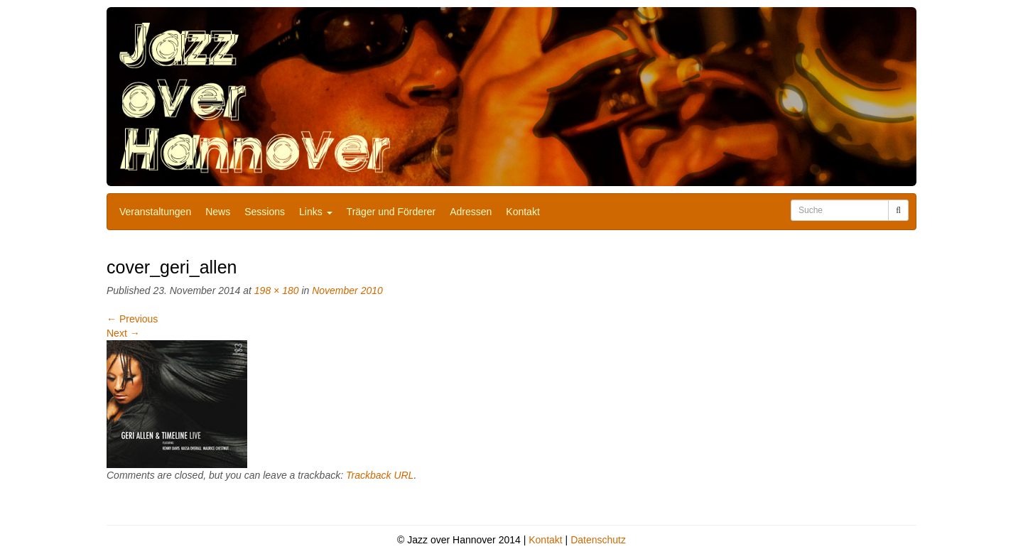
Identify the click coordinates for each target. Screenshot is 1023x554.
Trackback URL (379, 475)
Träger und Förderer (391, 211)
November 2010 (347, 290)
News (217, 211)
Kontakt (522, 211)
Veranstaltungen (155, 211)
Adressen (471, 211)
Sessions (264, 211)
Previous (132, 319)
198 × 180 (276, 290)
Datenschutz (598, 539)
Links (315, 211)
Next (123, 333)
